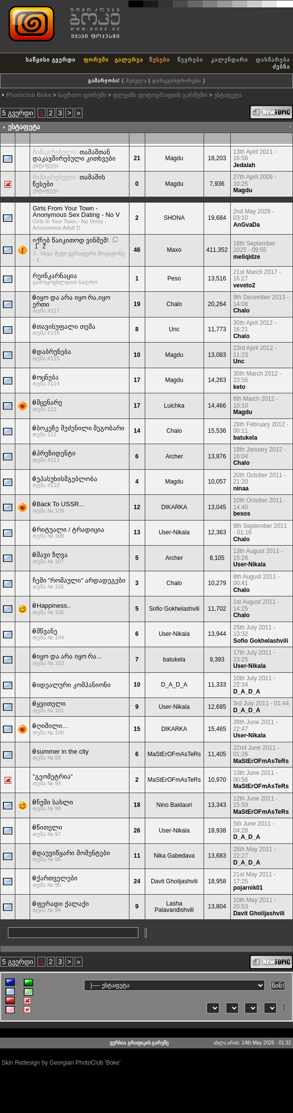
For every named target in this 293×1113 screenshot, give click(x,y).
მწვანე (47, 631)
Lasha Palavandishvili (174, 907)
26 (136, 830)
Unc (174, 329)
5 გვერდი (17, 113)
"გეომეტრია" (53, 776)
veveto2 (244, 285)
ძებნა (281, 67)
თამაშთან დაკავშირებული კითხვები (74, 155)
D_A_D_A (174, 684)
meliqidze (246, 256)
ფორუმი (96, 60)
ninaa (241, 488)
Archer (174, 456)
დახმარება (273, 60)
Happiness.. (54, 605)
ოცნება (48, 377)
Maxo (174, 249)
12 (136, 507)
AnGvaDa (246, 224)
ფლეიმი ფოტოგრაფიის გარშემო (160, 95)
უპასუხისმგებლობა (67, 479)
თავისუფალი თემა (66, 326)
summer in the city (62, 751)
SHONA (174, 217)
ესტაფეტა (228, 95)
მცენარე (49, 402)
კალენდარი (229, 60)
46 (136, 249)
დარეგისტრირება (176, 80)
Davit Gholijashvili (174, 881)
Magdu (174, 158)
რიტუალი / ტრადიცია (70, 529)
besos (242, 513)
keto (239, 386)
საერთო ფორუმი (82, 95)
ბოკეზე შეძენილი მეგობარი (81, 428)
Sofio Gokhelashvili (174, 608)
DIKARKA (174, 507)
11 (136, 855)
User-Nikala (174, 532)
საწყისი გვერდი (51, 60)
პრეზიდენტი (56, 453)
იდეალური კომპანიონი (74, 685)
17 (136, 380)
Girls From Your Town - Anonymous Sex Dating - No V (76, 212)
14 (136, 430)
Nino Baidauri (174, 804)
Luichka (174, 405)
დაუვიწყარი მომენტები (73, 853)
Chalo (174, 304)
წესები (159, 60)
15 (136, 729)
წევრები (190, 60)
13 (136, 532)
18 (136, 804)
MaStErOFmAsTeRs (174, 754)
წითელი (49, 827)
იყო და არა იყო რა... (69, 656)
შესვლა (136, 80)
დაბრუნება (54, 351)
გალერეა (129, 60)
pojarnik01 (248, 887)
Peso (174, 278)
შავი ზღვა (52, 554)
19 (136, 304)
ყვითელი (51, 703)
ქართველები (57, 878)
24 (136, 881)
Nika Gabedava (174, 855)
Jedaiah (244, 165)
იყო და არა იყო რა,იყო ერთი (71, 301)
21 (136, 158)
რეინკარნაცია (55, 275)
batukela (245, 437)
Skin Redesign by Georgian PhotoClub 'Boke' (61, 1062)
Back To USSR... (60, 504)
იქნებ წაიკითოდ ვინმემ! (71, 240)
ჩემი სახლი (55, 802)
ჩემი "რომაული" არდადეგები (79, 580)
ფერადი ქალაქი (63, 903)
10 (136, 354)
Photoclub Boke (28, 95)
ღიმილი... (52, 726)
